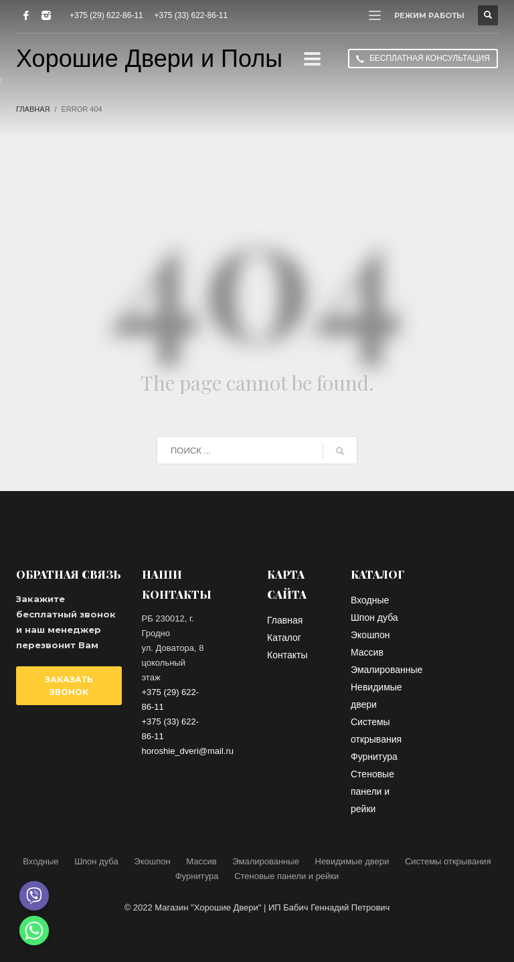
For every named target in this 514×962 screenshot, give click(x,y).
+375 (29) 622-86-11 (106, 15)
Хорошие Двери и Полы (149, 58)
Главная (33, 109)
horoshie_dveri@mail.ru (188, 751)
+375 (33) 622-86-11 (191, 15)
